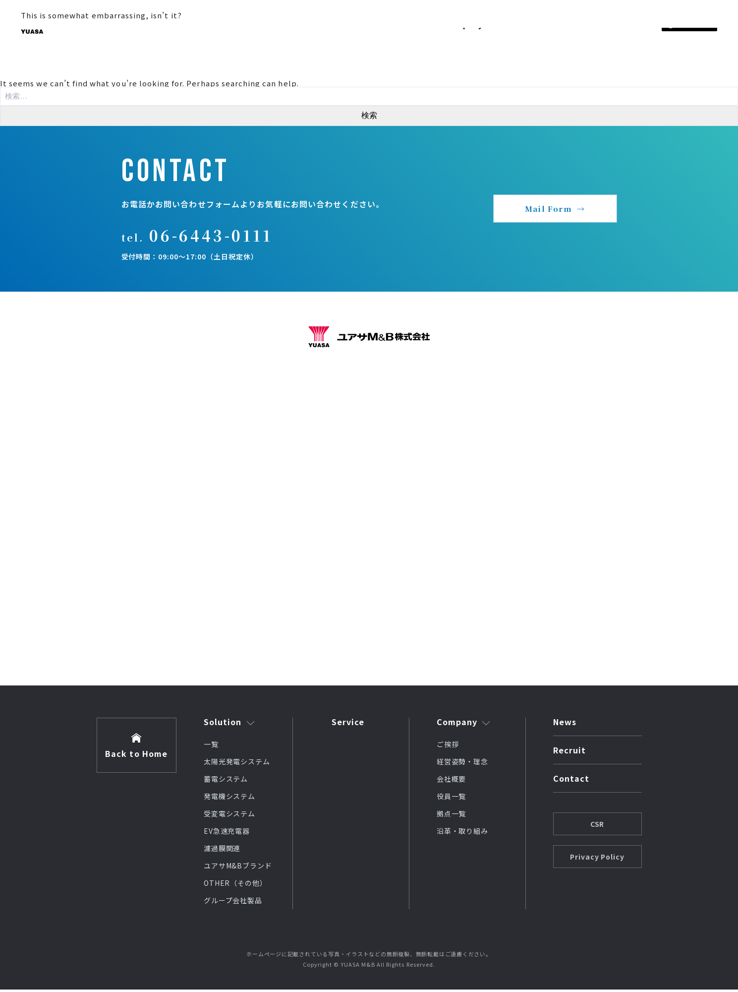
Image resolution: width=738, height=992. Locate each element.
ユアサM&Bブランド (238, 868)
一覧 (211, 746)
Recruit (569, 753)
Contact (571, 782)
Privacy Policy (597, 859)
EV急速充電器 (227, 833)
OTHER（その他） (236, 885)
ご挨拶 (448, 746)
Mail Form (548, 210)
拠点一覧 (451, 816)
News (564, 725)
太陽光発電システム (237, 764)
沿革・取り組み (463, 833)
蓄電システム (226, 781)
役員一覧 (451, 799)
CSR (597, 826)
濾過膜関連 (222, 851)
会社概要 (451, 781)
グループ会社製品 (233, 903)
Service (348, 724)
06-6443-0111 (215, 240)
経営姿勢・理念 (463, 764)
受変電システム (230, 816)
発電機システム (230, 799)
